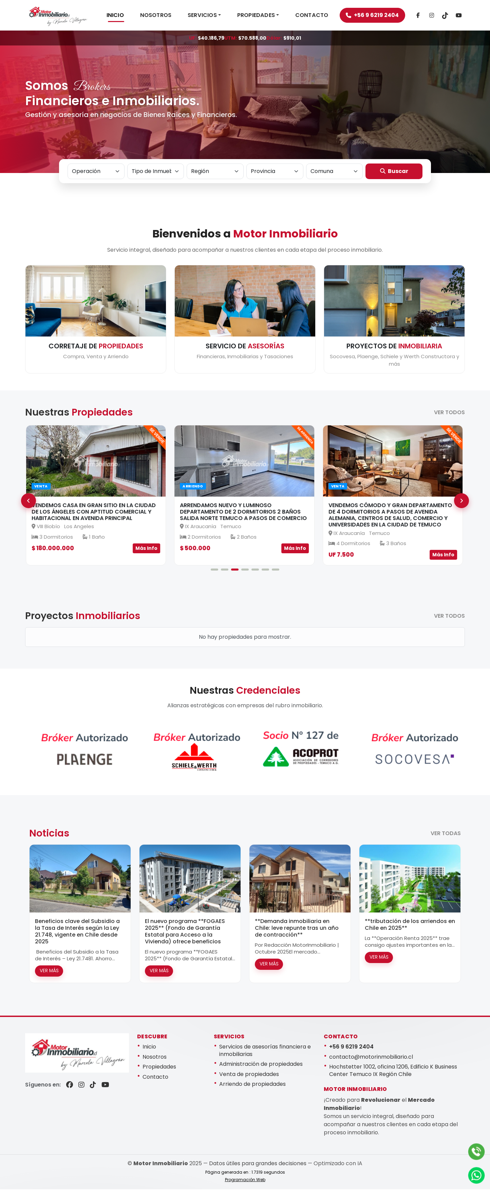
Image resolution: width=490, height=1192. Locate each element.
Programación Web (245, 1182)
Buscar (394, 173)
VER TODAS (446, 836)
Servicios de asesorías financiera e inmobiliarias (265, 1053)
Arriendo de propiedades (252, 1087)
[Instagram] (439, 17)
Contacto (155, 1079)
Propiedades (159, 1069)
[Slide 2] (224, 572)
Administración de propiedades (261, 1067)
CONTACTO (319, 16)
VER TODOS (449, 415)
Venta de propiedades (249, 1077)
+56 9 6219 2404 (379, 16)
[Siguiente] (461, 503)
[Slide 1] (214, 572)
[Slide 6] (265, 572)
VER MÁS (49, 973)
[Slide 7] (275, 572)
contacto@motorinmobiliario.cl (371, 1059)
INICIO (123, 16)
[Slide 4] (245, 572)
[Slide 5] (255, 572)
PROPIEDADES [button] (264, 16)
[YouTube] (105, 1087)
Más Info (147, 550)
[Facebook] (425, 17)
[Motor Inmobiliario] (61, 16)
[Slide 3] (235, 572)
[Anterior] (28, 503)
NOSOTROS (164, 16)
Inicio (149, 1049)
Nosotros (155, 1059)
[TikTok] (453, 17)
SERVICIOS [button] (210, 16)
